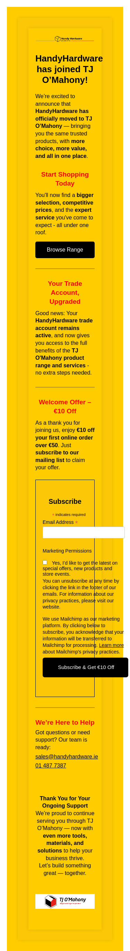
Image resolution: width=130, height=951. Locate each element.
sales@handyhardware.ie (66, 757)
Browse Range (65, 250)
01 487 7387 (50, 766)
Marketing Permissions (67, 551)
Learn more (111, 645)
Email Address (60, 522)
